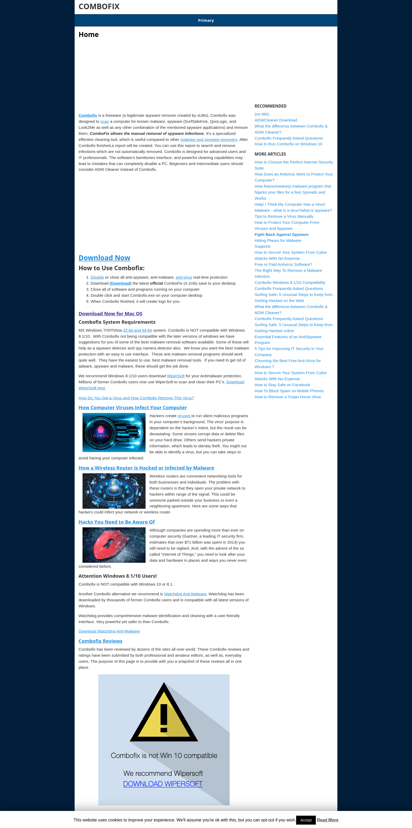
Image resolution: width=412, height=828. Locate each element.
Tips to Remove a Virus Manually (284, 213)
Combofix (88, 112)
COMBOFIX (99, 6)
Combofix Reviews (100, 637)
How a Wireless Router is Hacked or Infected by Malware (146, 464)
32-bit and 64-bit (137, 327)
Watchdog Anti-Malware (185, 590)
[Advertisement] (164, 71)
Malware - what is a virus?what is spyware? (293, 207)
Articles (102, 18)
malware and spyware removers (208, 136)
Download (125, 18)
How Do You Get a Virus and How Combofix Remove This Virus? (136, 394)
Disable (97, 274)
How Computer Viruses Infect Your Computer (133, 404)
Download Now (104, 254)
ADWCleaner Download (231, 18)
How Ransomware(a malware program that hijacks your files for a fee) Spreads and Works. (293, 189)
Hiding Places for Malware (278, 237)
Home (84, 18)
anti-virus (184, 274)
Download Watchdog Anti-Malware (109, 628)
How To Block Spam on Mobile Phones (289, 387)
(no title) (262, 110)
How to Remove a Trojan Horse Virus (288, 393)
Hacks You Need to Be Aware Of (117, 518)
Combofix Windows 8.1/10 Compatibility (173, 18)
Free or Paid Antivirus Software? (283, 261)
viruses (185, 412)
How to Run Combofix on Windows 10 (288, 141)
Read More (327, 820)
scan (104, 118)
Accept (306, 820)
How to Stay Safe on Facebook (282, 381)
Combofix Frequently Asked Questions (289, 134)
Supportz (263, 243)
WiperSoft (175, 372)
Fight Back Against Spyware (281, 231)
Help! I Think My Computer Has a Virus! (290, 201)
